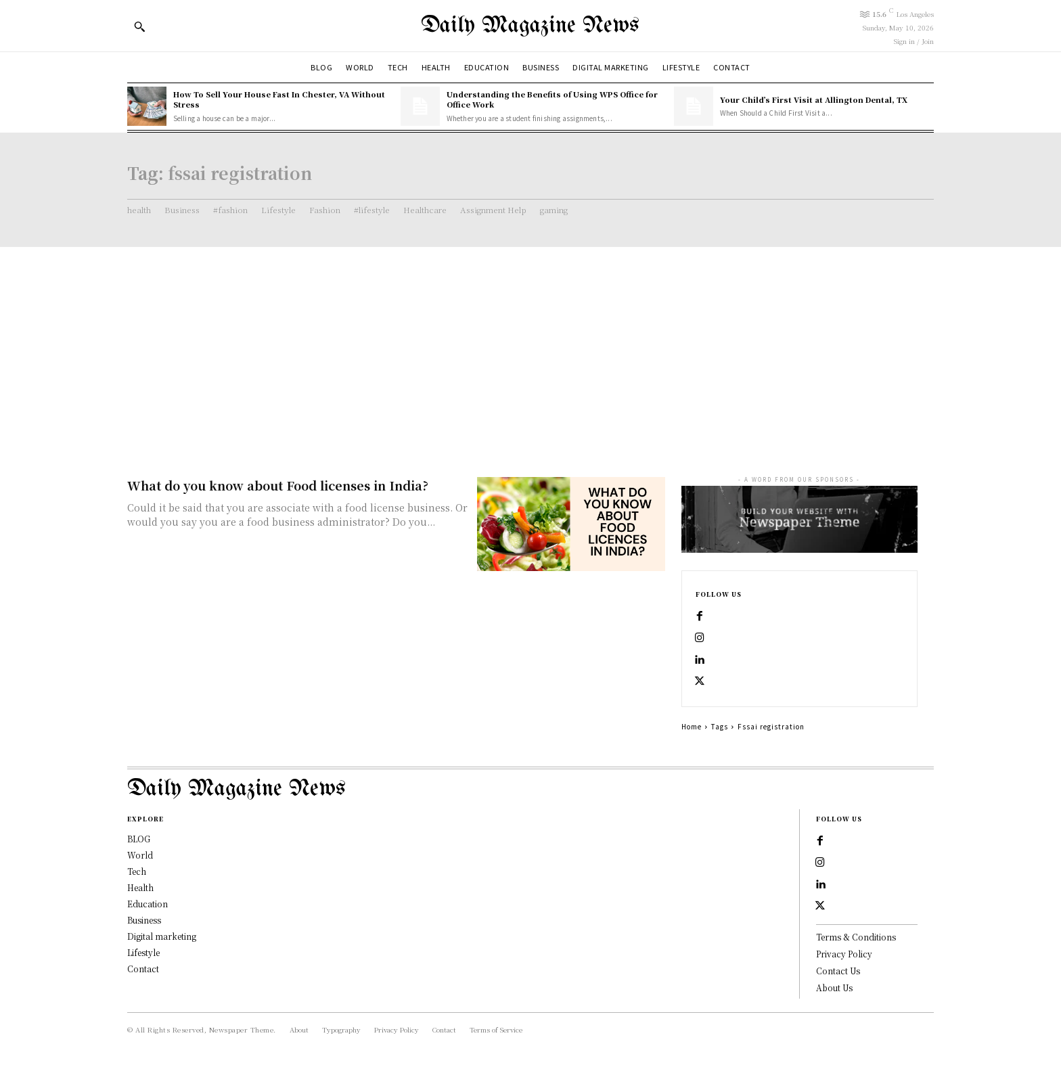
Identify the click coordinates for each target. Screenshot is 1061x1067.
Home (691, 726)
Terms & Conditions (856, 937)
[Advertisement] (530, 348)
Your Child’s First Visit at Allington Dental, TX (813, 99)
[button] (139, 26)
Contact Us (838, 970)
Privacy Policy (844, 953)
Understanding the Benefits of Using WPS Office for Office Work (552, 99)
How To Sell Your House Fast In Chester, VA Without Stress (279, 99)
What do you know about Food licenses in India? (277, 485)
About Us (834, 987)
